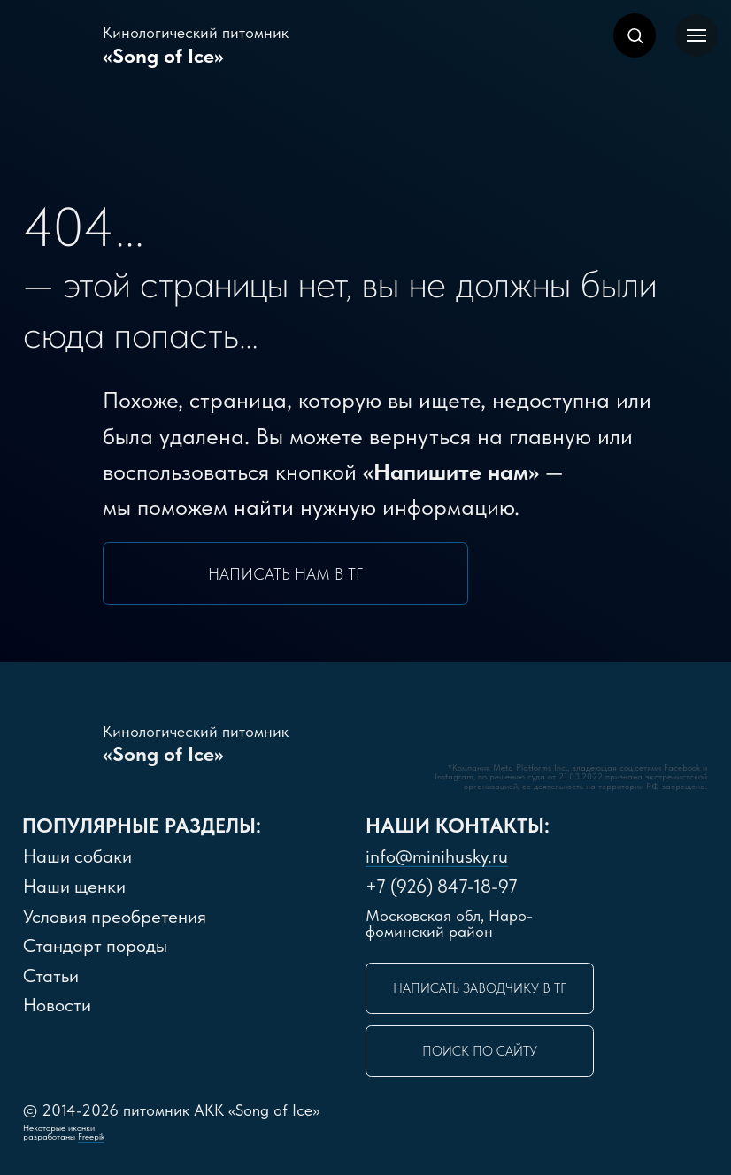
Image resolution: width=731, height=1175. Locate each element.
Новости (57, 1005)
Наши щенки (74, 886)
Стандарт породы (95, 945)
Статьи (51, 975)
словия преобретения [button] (114, 916)
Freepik (91, 1136)
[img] (386, 739)
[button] (635, 35)
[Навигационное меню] (696, 35)
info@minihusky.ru (437, 856)
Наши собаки (77, 856)
